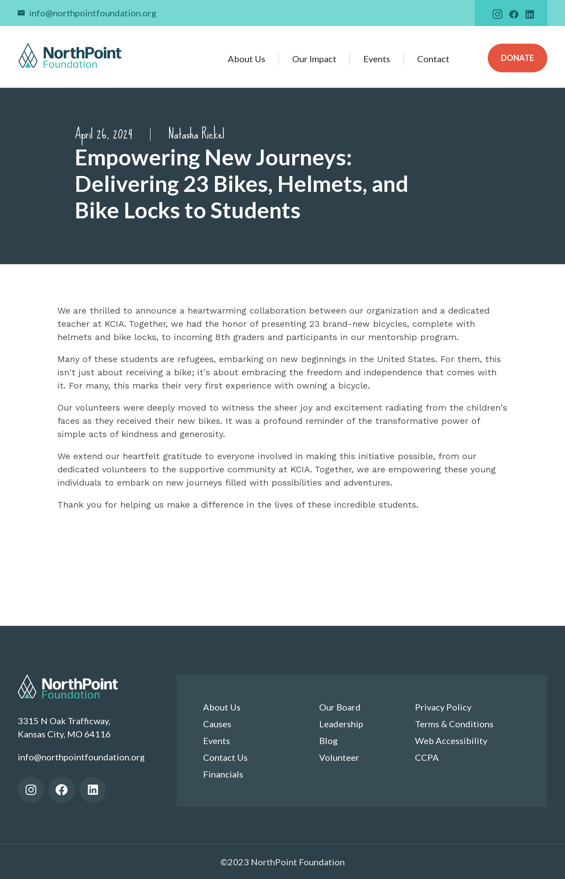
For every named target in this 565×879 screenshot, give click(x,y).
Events (376, 58)
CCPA (427, 757)
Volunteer (339, 757)
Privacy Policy (443, 707)
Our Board (340, 707)
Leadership (341, 723)
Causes (217, 723)
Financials (223, 774)
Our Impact (314, 58)
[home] (70, 55)
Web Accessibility (451, 740)
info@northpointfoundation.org (92, 12)
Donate (517, 58)
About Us (246, 58)
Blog (328, 740)
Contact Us (225, 757)
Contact (433, 58)
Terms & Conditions (454, 723)
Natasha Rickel (196, 134)
